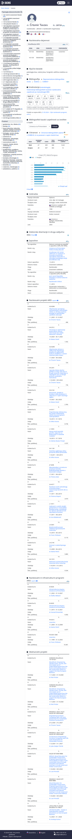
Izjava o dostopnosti (15, 836)
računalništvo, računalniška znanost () (12, 180)
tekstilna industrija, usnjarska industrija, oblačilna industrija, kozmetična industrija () (12, 161)
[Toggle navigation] (68, 3)
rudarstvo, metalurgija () (11, 167)
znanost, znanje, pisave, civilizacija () (10, 144)
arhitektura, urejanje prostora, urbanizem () (12, 155)
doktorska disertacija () (13, 78)
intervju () (9, 72)
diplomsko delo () (12, 82)
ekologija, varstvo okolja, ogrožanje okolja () (11, 133)
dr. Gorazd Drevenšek (56, 612)
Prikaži (54, 126)
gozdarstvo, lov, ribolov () (12, 124)
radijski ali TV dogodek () (14, 109)
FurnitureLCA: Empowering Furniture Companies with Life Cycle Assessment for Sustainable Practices (58, 739)
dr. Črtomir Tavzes (55, 320)
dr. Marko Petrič (54, 551)
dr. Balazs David (54, 339)
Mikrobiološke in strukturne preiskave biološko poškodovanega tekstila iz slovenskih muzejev (58, 469)
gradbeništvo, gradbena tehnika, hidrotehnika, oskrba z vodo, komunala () (12, 151)
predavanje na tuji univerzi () (10, 111)
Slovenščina (31, 833)
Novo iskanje (5, 8)
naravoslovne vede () (10, 142)
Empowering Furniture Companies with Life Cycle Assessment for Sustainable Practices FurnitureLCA (58, 718)
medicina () (7, 171)
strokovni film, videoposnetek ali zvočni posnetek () (11, 105)
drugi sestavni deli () (13, 74)
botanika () (7, 165)
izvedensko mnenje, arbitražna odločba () (11, 88)
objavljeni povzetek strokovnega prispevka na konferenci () (11, 50)
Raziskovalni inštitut (55, 281)
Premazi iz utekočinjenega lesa (57, 546)
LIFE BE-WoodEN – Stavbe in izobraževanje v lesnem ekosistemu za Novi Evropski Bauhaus (58, 812)
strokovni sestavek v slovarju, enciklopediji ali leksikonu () (11, 65)
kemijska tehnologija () (10, 158)
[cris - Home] (6, 3)
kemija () (6, 126)
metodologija (45, 87)
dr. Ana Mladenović (55, 517)
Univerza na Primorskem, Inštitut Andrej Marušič (57, 249)
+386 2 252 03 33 (60, 832)
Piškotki (5, 836)
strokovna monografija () (14, 76)
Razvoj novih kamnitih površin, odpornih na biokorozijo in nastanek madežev (56, 434)
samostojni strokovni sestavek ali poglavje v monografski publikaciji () (11, 60)
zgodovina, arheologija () (11, 187)
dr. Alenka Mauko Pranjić (57, 441)
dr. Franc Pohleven (55, 535)
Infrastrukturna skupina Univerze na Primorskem (57, 590)
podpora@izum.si (60, 834)
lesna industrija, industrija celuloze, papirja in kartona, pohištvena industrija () (12, 129)
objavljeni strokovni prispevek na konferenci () (11, 35)
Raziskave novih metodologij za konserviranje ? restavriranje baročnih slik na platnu (58, 489)
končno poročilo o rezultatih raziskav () (10, 84)
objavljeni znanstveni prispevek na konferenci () (12, 31)
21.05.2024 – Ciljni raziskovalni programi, (54, 112)
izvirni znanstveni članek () (12, 15)
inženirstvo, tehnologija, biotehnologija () (10, 139)
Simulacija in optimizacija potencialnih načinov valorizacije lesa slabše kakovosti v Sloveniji (57, 332)
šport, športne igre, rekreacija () (12, 184)
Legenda (55, 300)
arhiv (28, 114)
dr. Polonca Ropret (55, 496)
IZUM (7, 832)
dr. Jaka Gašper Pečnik (56, 746)
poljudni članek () (12, 24)
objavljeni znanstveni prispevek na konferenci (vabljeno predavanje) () (11, 27)
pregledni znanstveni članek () (11, 19)
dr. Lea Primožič (54, 771)
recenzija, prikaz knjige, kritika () (12, 69)
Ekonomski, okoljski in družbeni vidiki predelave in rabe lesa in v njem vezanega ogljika (58, 395)
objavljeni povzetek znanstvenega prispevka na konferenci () (11, 45)
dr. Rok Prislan (53, 677)
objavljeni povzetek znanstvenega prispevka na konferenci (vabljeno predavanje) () (11, 40)
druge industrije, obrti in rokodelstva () (11, 177)
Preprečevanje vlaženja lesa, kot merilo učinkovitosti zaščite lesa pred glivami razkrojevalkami (58, 414)
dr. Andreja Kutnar (55, 819)
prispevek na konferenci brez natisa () (12, 115)
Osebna (37, 82)
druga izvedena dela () (13, 118)
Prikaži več (62, 186)
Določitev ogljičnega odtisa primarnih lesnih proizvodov (58, 451)
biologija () (6, 147)
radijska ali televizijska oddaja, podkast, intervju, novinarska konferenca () (11, 97)
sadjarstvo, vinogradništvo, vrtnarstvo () (11, 173)
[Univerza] (39, 126)
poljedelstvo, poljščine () (11, 169)
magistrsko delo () (12, 80)
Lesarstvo (52, 622)
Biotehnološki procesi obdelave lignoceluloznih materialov (57, 528)
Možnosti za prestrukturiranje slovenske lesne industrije (58, 562)
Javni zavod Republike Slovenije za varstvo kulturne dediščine (58, 277)
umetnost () (7, 137)
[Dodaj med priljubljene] (69, 12)
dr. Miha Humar (54, 421)
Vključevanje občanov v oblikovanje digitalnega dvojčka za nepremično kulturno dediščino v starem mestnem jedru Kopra (58, 352)
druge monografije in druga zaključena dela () (11, 101)
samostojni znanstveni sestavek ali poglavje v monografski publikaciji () (11, 55)
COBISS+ (45, 82)
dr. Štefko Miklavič (55, 596)
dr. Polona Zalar (54, 477)
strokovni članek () (12, 22)
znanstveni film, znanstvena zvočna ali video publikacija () (12, 92)
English (42, 833)
